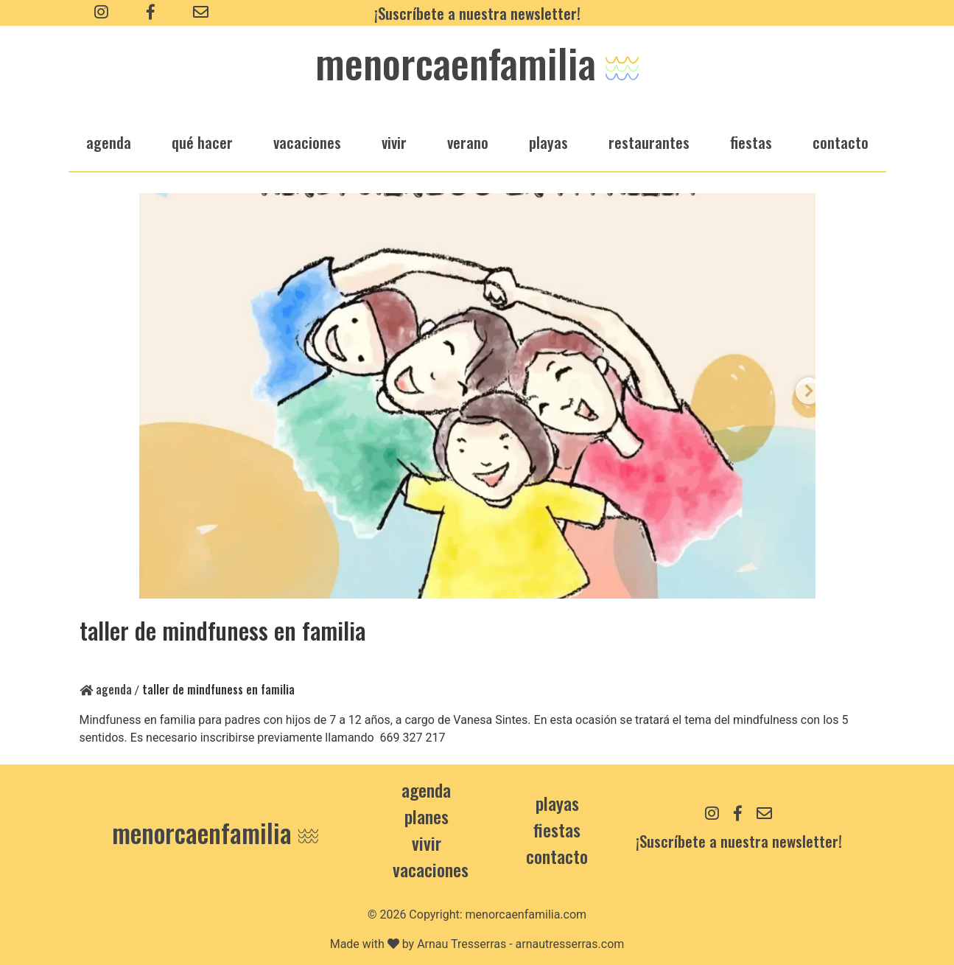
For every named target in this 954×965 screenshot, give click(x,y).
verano (467, 141)
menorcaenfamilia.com (526, 914)
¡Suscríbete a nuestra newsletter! (477, 12)
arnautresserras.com (570, 944)
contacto (557, 856)
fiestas (751, 141)
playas (548, 141)
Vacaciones (431, 869)
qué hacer (202, 141)
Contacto (841, 141)
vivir (394, 141)
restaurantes (649, 141)
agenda (108, 141)
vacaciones (307, 141)
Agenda (106, 689)
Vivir (426, 842)
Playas (557, 803)
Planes (426, 816)
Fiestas (557, 829)
